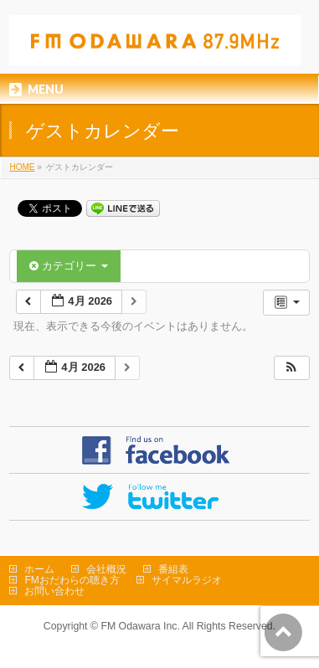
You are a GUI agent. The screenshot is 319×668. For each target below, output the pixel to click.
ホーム (39, 569)
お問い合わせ (54, 591)
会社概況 (106, 569)
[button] (291, 368)
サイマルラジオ (187, 580)
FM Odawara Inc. (139, 626)
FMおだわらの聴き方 (71, 580)
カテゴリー (68, 265)
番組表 (173, 569)
